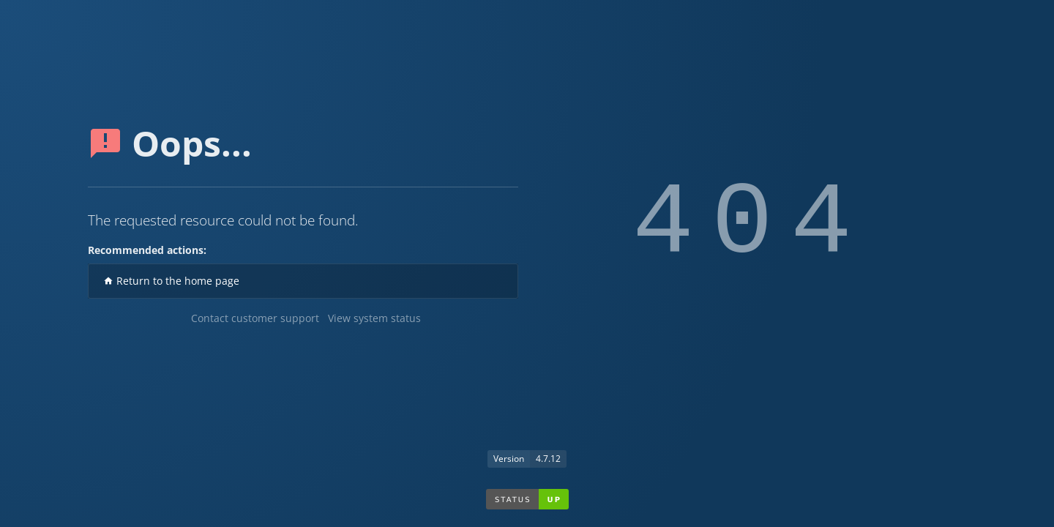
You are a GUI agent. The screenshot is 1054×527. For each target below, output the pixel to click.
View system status (374, 318)
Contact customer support (255, 318)
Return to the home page (171, 281)
